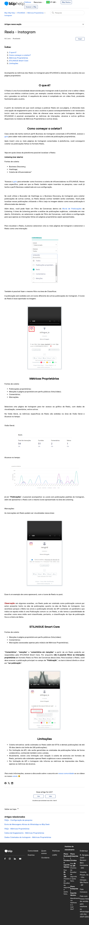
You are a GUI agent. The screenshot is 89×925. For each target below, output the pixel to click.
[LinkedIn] (12, 783)
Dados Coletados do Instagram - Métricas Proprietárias (27, 837)
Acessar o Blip (31, 7)
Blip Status (66, 2)
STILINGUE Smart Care (18, 61)
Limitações (13, 63)
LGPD (54, 855)
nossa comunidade (66, 773)
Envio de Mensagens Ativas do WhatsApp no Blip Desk (27, 824)
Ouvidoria (45, 858)
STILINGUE (21, 13)
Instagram (8, 15)
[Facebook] (5, 783)
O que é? (12, 52)
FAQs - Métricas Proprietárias (16, 829)
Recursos (38, 2)
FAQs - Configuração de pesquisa (18, 820)
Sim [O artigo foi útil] (38, 796)
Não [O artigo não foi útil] (50, 796)
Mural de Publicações (72, 209)
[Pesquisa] (67, 13)
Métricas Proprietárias (35, 13)
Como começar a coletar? (20, 55)
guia (6, 136)
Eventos (31, 855)
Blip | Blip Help (9, 13)
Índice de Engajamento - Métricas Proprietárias (24, 833)
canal (14, 776)
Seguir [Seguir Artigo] (80, 39)
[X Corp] (9, 783)
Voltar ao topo (11, 809)
